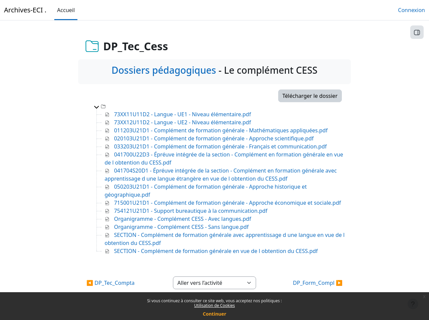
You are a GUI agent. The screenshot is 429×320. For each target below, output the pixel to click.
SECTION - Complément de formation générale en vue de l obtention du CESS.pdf (216, 251)
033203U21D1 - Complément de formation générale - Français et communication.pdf (220, 146)
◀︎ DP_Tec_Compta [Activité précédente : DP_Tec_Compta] (110, 282)
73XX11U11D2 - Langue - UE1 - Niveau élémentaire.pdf (182, 114)
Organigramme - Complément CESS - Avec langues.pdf (182, 218)
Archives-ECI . (25, 9)
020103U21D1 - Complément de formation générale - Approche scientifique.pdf (214, 138)
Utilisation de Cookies (214, 305)
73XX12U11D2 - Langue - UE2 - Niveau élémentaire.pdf (182, 122)
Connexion (411, 10)
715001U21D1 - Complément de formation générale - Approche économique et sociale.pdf (227, 202)
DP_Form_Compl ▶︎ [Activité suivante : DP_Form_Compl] (318, 282)
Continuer (214, 314)
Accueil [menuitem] (66, 10)
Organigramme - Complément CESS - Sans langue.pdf (181, 227)
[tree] (214, 178)
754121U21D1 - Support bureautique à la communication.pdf (190, 210)
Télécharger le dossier (310, 96)
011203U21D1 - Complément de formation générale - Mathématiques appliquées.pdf (220, 130)
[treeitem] (220, 178)
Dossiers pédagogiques (164, 70)
